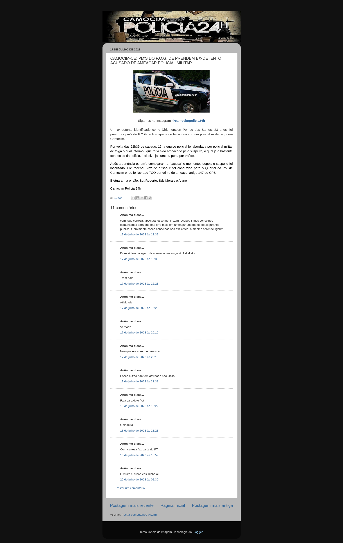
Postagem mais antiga (212, 505)
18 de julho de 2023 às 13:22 (139, 406)
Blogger (197, 532)
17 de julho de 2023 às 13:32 (139, 234)
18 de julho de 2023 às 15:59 (139, 455)
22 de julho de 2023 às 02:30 (139, 479)
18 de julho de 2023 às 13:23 (139, 430)
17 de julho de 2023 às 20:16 (139, 332)
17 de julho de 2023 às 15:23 (139, 283)
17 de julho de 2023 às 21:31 (139, 381)
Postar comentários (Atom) (139, 514)
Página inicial (173, 505)
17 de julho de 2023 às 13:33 (139, 259)
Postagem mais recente (132, 505)
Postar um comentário (130, 488)
